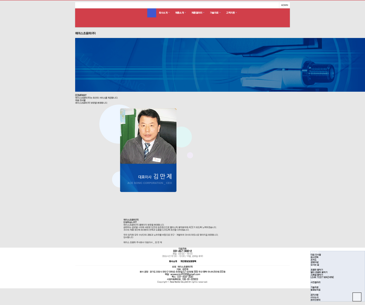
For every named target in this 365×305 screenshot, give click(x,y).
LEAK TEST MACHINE (322, 277)
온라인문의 (315, 300)
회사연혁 (314, 257)
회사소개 (163, 12)
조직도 (314, 260)
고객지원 (230, 12)
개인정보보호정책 (188, 261)
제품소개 (179, 12)
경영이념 (314, 262)
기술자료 (214, 12)
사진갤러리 (315, 282)
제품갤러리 (196, 12)
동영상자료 (315, 290)
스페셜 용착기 (317, 275)
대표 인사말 (316, 255)
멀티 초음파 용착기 (319, 272)
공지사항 (314, 295)
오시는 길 (315, 265)
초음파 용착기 (317, 270)
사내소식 (314, 297)
